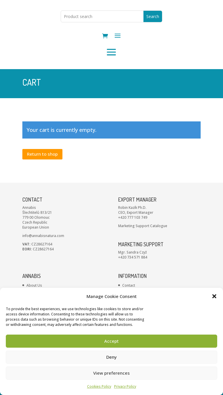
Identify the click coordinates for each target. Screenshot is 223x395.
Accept (111, 341)
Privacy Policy (125, 386)
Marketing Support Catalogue (142, 248)
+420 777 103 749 (132, 240)
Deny (111, 357)
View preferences (111, 373)
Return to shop (42, 176)
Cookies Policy (99, 386)
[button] (214, 296)
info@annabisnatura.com (43, 258)
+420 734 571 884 (132, 279)
